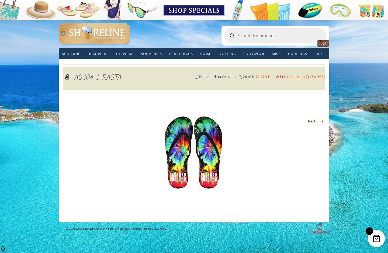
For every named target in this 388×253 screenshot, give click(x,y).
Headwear (98, 54)
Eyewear (125, 54)
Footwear (253, 54)
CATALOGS (297, 54)
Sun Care (71, 54)
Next (316, 121)
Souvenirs (151, 54)
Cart (319, 54)
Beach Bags (181, 54)
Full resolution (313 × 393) (302, 77)
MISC (276, 54)
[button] (3, 250)
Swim (205, 54)
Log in (323, 43)
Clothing (226, 54)
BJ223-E (263, 77)
